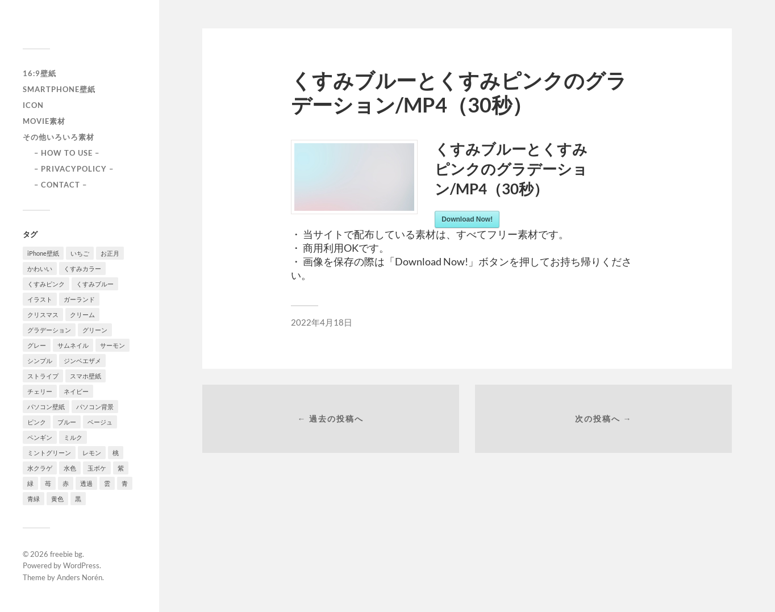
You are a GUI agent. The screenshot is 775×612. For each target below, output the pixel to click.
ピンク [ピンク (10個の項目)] (36, 422)
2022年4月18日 (321, 322)
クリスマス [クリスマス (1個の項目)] (43, 314)
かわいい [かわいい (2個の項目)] (39, 268)
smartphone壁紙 (59, 89)
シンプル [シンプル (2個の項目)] (39, 360)
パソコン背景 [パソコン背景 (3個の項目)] (95, 406)
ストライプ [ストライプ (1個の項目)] (43, 376)
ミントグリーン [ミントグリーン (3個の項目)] (49, 452)
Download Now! (467, 219)
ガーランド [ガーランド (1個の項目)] (79, 299)
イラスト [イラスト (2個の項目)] (39, 299)
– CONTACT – (60, 184)
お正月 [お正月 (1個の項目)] (110, 253)
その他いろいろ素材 (58, 136)
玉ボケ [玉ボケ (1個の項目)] (97, 468)
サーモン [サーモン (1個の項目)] (112, 345)
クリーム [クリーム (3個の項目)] (82, 314)
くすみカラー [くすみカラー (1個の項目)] (82, 268)
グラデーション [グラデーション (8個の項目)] (49, 330)
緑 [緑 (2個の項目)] (30, 483)
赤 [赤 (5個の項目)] (66, 483)
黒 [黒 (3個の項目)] (78, 498)
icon (33, 105)
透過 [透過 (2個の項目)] (86, 483)
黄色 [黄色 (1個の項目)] (57, 498)
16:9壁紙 (39, 73)
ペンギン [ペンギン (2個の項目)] (39, 437)
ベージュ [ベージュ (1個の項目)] (100, 422)
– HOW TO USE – (66, 152)
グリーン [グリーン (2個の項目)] (94, 330)
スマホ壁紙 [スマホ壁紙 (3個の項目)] (85, 376)
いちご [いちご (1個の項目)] (79, 253)
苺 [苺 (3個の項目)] (48, 483)
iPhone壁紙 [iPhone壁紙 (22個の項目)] (43, 253)
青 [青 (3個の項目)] (125, 483)
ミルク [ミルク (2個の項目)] (73, 437)
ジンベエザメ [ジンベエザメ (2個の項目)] (82, 360)
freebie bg (66, 554)
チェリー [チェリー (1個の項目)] (39, 391)
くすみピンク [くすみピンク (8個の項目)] (46, 284)
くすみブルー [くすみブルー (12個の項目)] (95, 284)
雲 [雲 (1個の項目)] (107, 483)
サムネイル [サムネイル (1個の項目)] (73, 345)
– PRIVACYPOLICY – (74, 168)
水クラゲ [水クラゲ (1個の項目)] (39, 468)
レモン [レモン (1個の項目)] (91, 452)
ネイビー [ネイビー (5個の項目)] (76, 391)
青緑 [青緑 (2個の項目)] (33, 498)
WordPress (81, 565)
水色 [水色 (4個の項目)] (70, 468)
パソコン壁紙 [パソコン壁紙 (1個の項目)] (46, 406)
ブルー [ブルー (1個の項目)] (66, 422)
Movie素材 (44, 121)
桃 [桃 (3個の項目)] (116, 452)
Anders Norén (79, 577)
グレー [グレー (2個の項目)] (36, 345)
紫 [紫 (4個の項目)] (121, 468)
